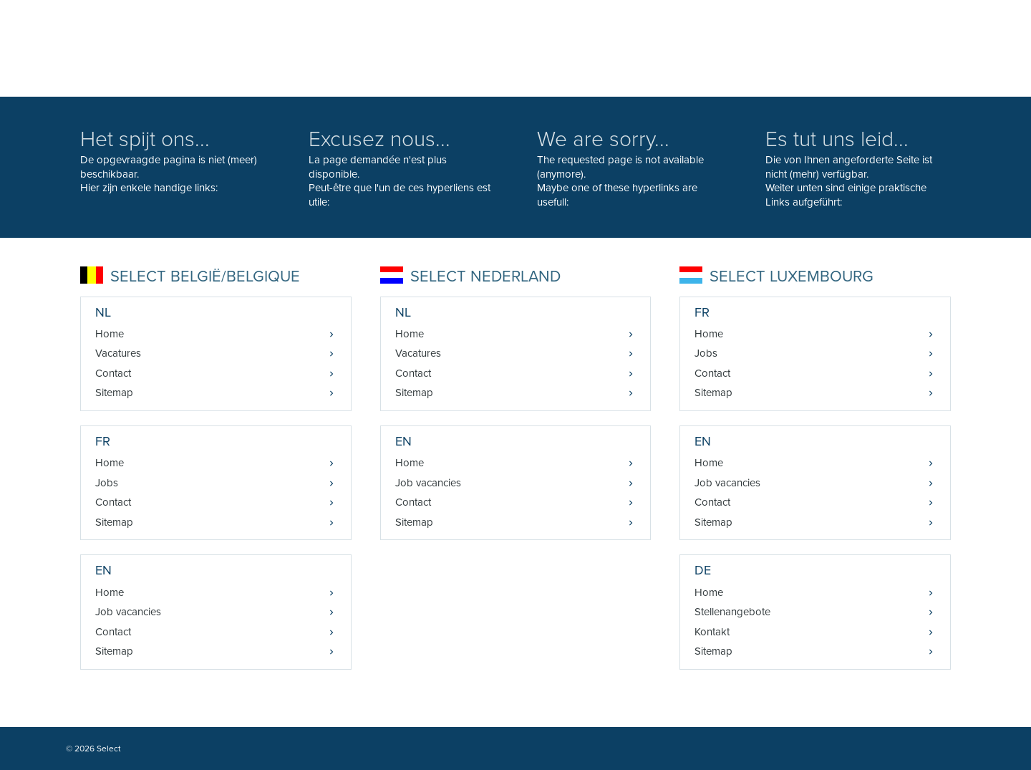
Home (109, 333)
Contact (113, 373)
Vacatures (118, 353)
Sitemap (114, 392)
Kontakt (712, 631)
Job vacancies (128, 611)
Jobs (106, 482)
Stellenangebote (732, 611)
